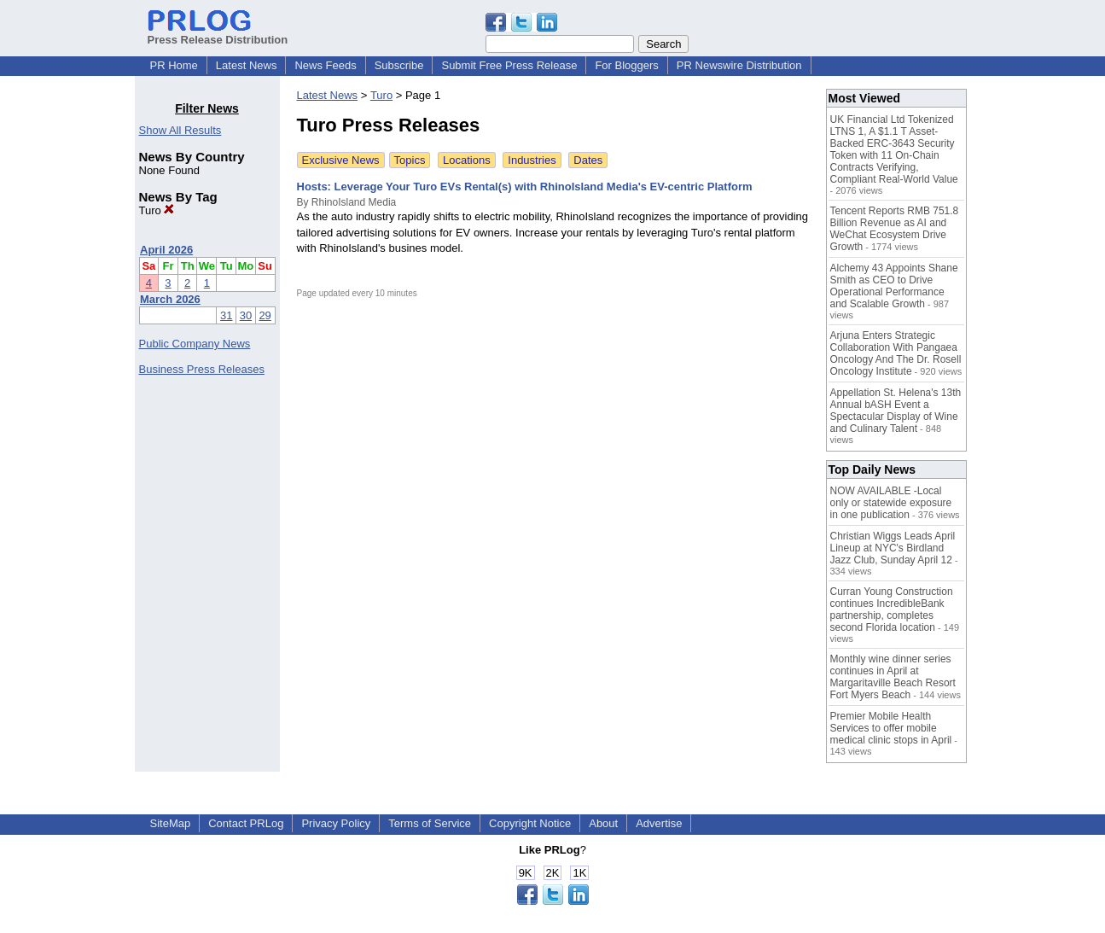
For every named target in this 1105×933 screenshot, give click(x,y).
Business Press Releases (202, 369)
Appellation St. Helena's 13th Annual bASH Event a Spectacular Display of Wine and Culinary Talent (896, 410)
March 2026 (170, 299)
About (603, 823)
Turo (157, 210)
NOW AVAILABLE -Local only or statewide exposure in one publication (891, 503)
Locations (467, 160)
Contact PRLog (245, 823)
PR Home (174, 65)
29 (264, 315)
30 (246, 315)
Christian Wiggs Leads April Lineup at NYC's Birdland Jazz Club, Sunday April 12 (893, 548)
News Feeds (325, 65)
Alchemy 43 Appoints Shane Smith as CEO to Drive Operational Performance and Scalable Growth (894, 286)
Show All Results (180, 130)
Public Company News (195, 343)
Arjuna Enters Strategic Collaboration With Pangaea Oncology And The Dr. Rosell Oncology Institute (896, 353)
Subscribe (399, 65)
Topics (410, 160)
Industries (531, 160)
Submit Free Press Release (509, 65)
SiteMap (170, 823)
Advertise (659, 823)
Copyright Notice (530, 823)
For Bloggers (626, 65)
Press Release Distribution (218, 33)
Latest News (246, 65)
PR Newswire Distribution (739, 65)
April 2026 (166, 249)
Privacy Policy (335, 823)
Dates (587, 160)
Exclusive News (341, 160)
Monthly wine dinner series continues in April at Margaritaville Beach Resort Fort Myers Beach (893, 677)
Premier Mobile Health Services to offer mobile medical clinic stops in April (891, 728)
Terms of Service (429, 823)
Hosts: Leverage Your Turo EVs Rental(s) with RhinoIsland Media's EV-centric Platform (525, 186)
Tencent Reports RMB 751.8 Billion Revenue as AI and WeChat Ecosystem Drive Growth (894, 229)
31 (226, 315)
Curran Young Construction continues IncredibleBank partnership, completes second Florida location (891, 609)
